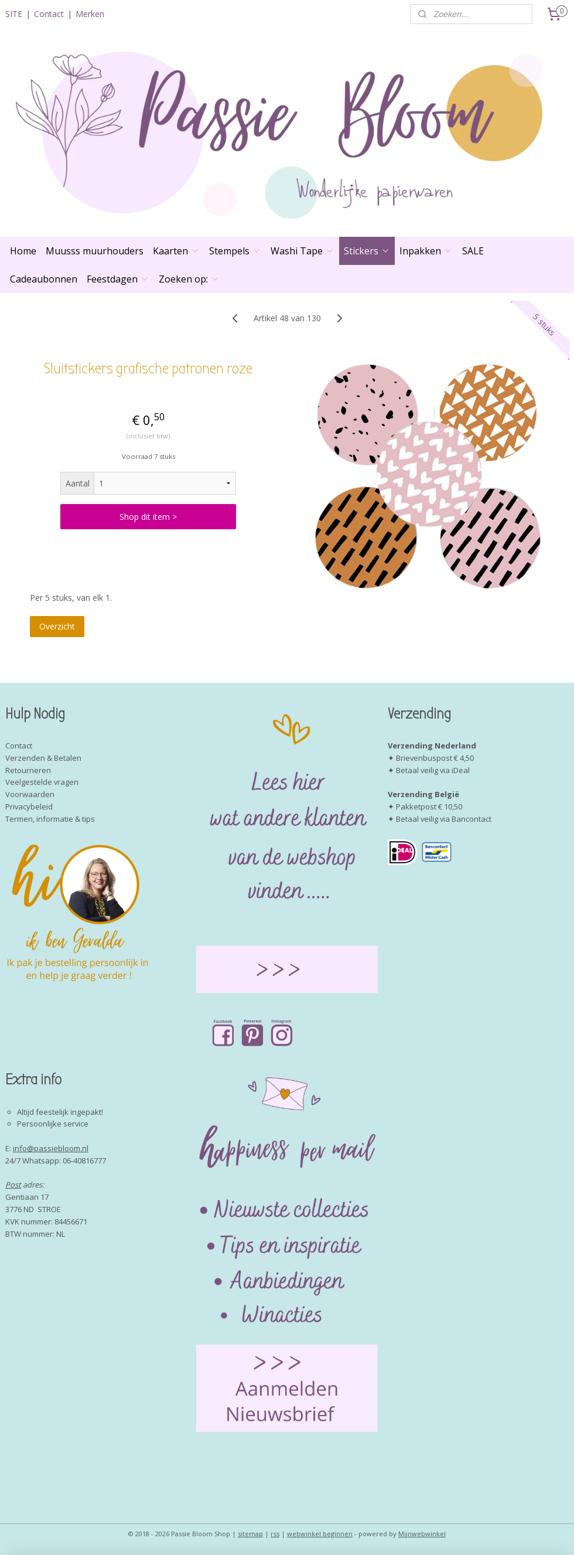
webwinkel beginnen (320, 1533)
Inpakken (426, 250)
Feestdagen (118, 279)
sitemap (250, 1533)
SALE (473, 250)
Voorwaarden (29, 794)
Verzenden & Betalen (43, 758)
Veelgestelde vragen (41, 782)
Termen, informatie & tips (50, 819)
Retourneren (28, 770)
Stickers (367, 250)
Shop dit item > (148, 516)
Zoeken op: (189, 279)
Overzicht (57, 626)
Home (23, 250)
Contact (49, 13)
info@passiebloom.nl (50, 1148)
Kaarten (176, 250)
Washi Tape (302, 250)
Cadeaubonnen (43, 279)
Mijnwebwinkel (422, 1533)
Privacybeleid (29, 806)
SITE (13, 13)
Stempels (235, 250)
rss (275, 1533)
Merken (90, 13)
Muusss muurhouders (95, 250)
